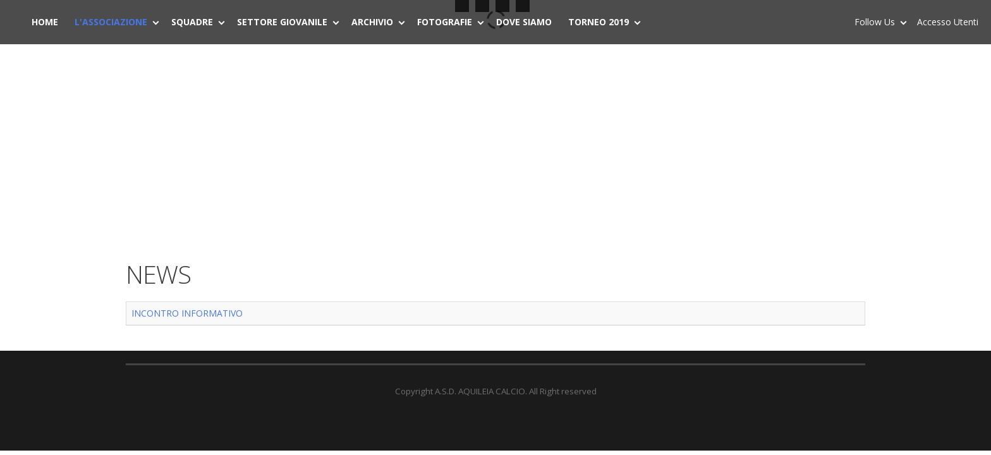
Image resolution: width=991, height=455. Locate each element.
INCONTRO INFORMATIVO (187, 313)
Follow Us (877, 24)
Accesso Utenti (947, 22)
